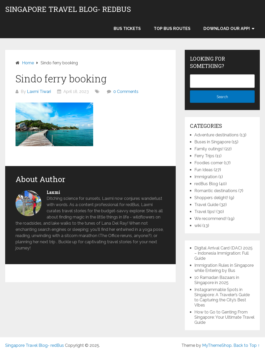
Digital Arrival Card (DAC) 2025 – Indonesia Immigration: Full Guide (223, 253)
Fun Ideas (203, 169)
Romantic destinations (215, 190)
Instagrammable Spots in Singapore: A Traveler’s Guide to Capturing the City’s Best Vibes (222, 297)
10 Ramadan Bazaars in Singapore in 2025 (216, 280)
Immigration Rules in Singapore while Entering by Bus (224, 268)
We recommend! (210, 218)
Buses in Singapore (212, 141)
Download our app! (226, 28)
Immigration (205, 176)
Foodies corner (208, 162)
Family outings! (208, 148)
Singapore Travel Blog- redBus (68, 9)
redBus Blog (206, 183)
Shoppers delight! (211, 197)
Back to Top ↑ (246, 345)
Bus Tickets (127, 28)
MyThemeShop (217, 345)
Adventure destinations (216, 134)
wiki (197, 225)
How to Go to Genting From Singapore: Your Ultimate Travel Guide (224, 317)
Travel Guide (206, 204)
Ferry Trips (204, 155)
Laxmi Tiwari (39, 91)
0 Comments (125, 91)
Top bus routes (172, 28)
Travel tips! (204, 211)
